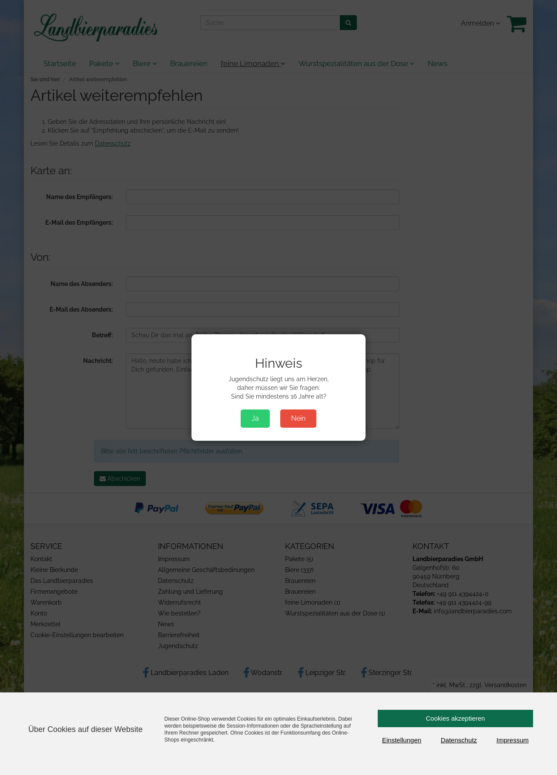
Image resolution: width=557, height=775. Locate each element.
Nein (298, 418)
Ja (255, 418)
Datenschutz (459, 740)
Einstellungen (401, 740)
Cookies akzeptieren (455, 718)
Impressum (513, 740)
